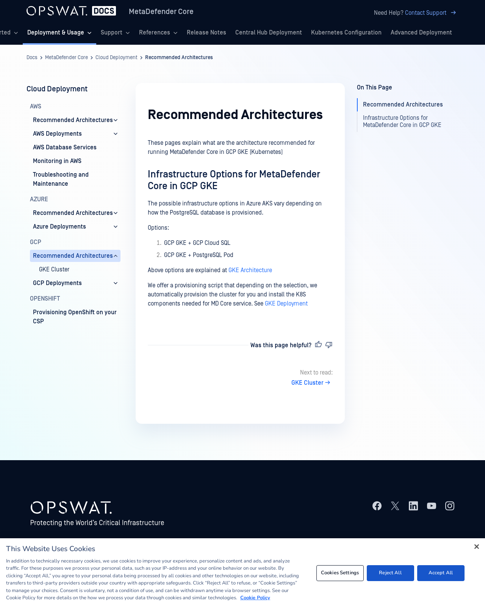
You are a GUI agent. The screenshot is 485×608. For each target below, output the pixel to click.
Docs (32, 58)
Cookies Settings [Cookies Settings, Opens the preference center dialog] (340, 572)
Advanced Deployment (421, 32)
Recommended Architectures (179, 58)
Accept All (441, 572)
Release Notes (206, 32)
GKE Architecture (250, 270)
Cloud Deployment (116, 58)
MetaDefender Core (161, 12)
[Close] (476, 546)
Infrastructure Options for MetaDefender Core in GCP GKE (402, 121)
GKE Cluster (312, 382)
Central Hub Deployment (268, 32)
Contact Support (431, 12)
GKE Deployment (286, 303)
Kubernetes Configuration (346, 32)
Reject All (390, 572)
